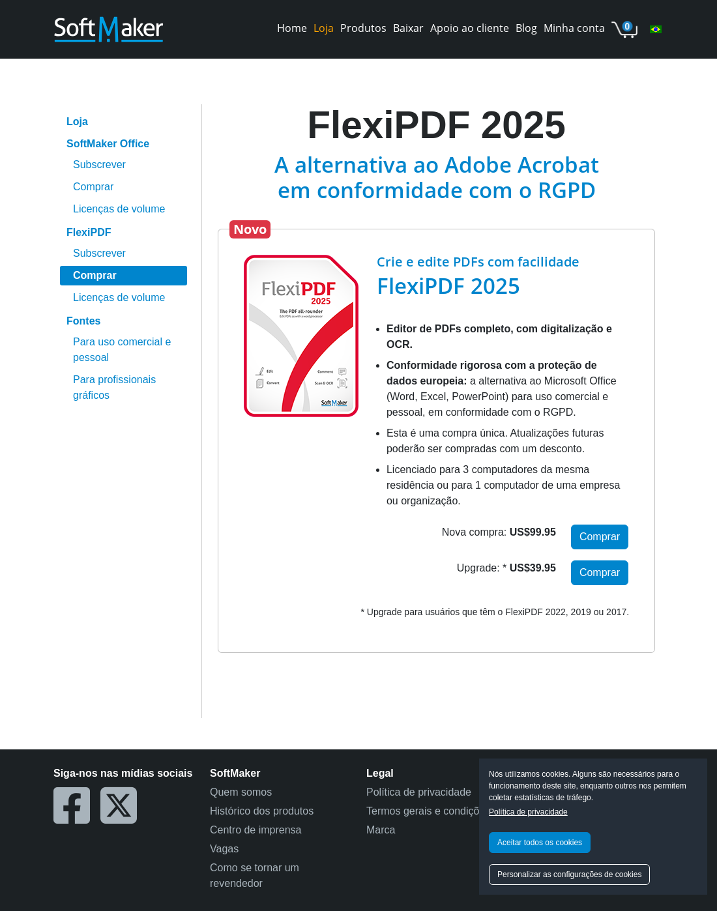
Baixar (408, 28)
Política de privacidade (528, 812)
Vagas (224, 848)
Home (292, 28)
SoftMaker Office (107, 143)
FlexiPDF (88, 232)
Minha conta (574, 28)
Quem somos (241, 792)
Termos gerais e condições (428, 811)
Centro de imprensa (256, 829)
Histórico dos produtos (262, 811)
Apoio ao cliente (469, 28)
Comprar (93, 186)
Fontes (83, 320)
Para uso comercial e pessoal (122, 349)
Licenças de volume (119, 208)
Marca (380, 829)
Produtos (363, 28)
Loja (324, 28)
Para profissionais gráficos (114, 387)
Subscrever (99, 164)
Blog (526, 28)
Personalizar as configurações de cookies (569, 874)
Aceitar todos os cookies (539, 842)
